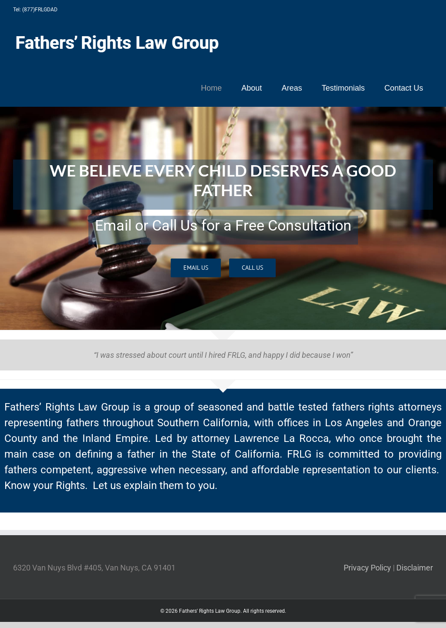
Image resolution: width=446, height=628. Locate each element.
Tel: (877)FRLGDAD (35, 10)
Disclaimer (414, 567)
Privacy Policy (367, 567)
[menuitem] (211, 88)
